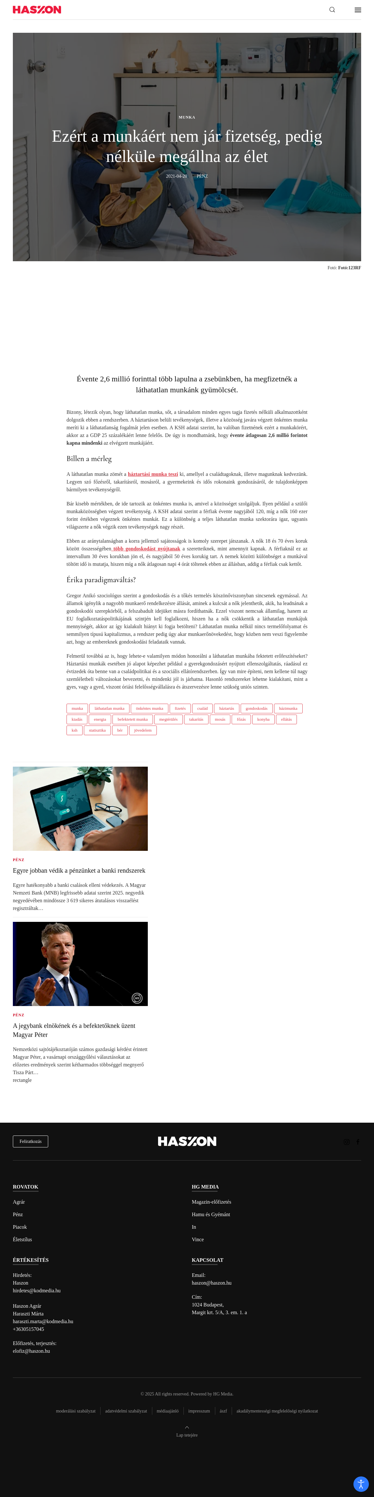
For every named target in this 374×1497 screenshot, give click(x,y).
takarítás (196, 719)
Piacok (20, 1227)
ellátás (286, 719)
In (194, 1227)
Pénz (18, 1214)
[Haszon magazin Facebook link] (358, 1141)
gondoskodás (257, 708)
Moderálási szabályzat (75, 1411)
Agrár (19, 1202)
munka (77, 708)
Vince (198, 1239)
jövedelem (143, 730)
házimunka (288, 708)
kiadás (77, 719)
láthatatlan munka (109, 708)
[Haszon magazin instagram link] (346, 1141)
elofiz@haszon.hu (31, 1351)
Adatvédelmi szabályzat (126, 1411)
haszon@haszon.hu (212, 1283)
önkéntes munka (149, 708)
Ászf (223, 1411)
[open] (361, 1484)
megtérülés (168, 719)
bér (120, 730)
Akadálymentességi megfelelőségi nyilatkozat (277, 1411)
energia (100, 719)
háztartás (226, 708)
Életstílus (22, 1239)
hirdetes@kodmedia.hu (36, 1290)
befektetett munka (133, 719)
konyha (263, 719)
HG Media (223, 1394)
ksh (74, 730)
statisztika (97, 730)
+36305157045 (28, 1329)
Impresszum (199, 1411)
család (202, 708)
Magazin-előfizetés (211, 1202)
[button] (332, 9)
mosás (220, 719)
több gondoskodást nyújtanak (145, 548)
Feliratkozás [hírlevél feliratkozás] (30, 1141)
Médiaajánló (168, 1411)
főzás (241, 719)
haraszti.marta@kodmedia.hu (43, 1321)
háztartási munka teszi (153, 474)
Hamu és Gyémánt (211, 1214)
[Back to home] (37, 10)
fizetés (180, 708)
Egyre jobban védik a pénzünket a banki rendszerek (79, 870)
